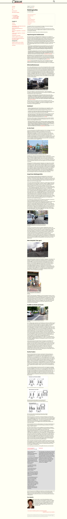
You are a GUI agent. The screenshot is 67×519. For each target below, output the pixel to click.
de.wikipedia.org (42, 125)
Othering (29, 60)
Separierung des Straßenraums (32, 14)
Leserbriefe (14, 24)
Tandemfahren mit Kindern (16, 35)
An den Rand (29, 18)
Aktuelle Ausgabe (16, 18)
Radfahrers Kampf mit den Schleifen (17, 42)
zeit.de (46, 116)
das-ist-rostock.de (32, 99)
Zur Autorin (29, 24)
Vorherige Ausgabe (16, 16)
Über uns (13, 7)
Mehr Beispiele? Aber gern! (31, 20)
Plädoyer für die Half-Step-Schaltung (18, 43)
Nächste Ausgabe (16, 17)
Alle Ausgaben (15, 15)
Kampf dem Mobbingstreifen (31, 19)
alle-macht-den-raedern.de (48, 53)
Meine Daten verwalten (15, 12)
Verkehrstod (41, 448)
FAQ (12, 9)
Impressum (14, 45)
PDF (33, 7)
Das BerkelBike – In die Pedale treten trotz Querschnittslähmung (18, 26)
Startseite (13, 6)
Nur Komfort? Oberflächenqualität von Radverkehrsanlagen (18, 39)
